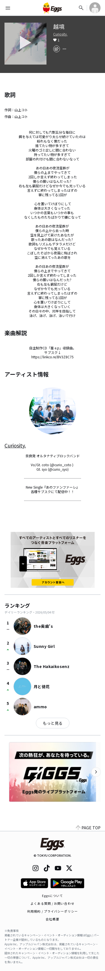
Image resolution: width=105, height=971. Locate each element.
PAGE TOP (88, 827)
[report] (64, 49)
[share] (56, 49)
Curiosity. (60, 34)
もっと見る (52, 723)
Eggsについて (52, 895)
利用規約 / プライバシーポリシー (52, 911)
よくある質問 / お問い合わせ (52, 903)
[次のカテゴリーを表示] (96, 772)
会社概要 (52, 919)
